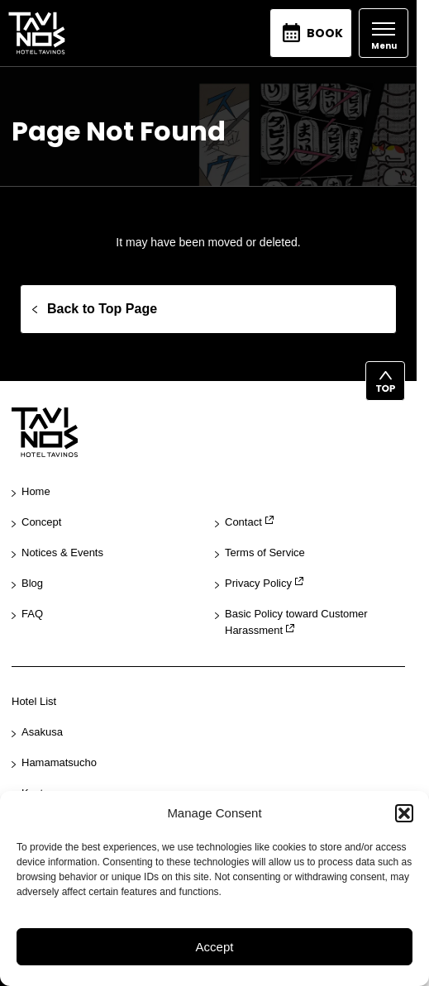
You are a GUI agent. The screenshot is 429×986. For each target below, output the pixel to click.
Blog (32, 583)
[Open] (383, 33)
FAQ (32, 613)
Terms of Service (265, 552)
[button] (404, 813)
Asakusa (42, 732)
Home (35, 491)
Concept (41, 522)
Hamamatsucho (59, 762)
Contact (243, 522)
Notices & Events (62, 552)
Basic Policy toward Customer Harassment (296, 622)
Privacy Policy (258, 583)
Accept (215, 947)
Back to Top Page (102, 309)
